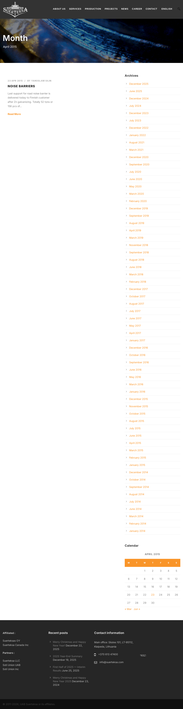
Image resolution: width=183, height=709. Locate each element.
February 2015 (137, 457)
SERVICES (75, 9)
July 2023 (135, 120)
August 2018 (136, 259)
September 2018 (139, 252)
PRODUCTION (93, 9)
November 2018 (138, 245)
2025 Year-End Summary (67, 656)
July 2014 (135, 501)
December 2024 (139, 98)
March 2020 (136, 193)
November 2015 (138, 406)
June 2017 (135, 318)
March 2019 (136, 237)
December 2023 (139, 113)
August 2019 (136, 223)
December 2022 (139, 127)
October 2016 (137, 354)
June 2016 (135, 369)
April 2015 (135, 442)
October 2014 (137, 479)
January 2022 (137, 135)
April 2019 (135, 230)
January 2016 (137, 391)
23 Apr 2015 (15, 80)
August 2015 (136, 420)
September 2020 (139, 164)
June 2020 (135, 179)
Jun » (137, 608)
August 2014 (136, 494)
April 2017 (135, 332)
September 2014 (139, 486)
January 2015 (137, 464)
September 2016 (139, 362)
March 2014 (136, 516)
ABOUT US (59, 9)
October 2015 (137, 413)
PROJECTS (111, 9)
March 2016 (136, 384)
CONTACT (151, 9)
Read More (14, 113)
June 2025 (135, 91)
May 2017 (135, 325)
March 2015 (136, 450)
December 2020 (139, 157)
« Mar (128, 608)
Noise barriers (21, 86)
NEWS (124, 9)
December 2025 (138, 83)
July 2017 (134, 310)
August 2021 (136, 142)
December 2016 (138, 347)
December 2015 (138, 398)
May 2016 (135, 376)
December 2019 (138, 208)
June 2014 (135, 508)
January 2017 (137, 340)
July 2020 (135, 171)
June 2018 (135, 267)
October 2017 (137, 296)
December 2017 (138, 289)
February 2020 (138, 201)
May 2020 (135, 186)
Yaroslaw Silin (41, 80)
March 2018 (136, 274)
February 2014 (137, 523)
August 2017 (136, 303)
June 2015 (135, 435)
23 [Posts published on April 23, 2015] (152, 594)
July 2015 (134, 428)
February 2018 (137, 281)
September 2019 (139, 215)
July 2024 (135, 105)
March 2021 (136, 149)
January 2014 (137, 530)
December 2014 (138, 472)
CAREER (137, 9)
